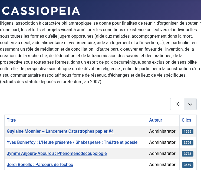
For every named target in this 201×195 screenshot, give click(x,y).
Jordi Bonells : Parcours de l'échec (40, 164)
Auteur (155, 120)
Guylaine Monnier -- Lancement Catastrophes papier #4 (60, 131)
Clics (186, 120)
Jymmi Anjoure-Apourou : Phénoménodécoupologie (57, 153)
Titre (11, 120)
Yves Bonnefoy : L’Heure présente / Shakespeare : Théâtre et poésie (72, 142)
